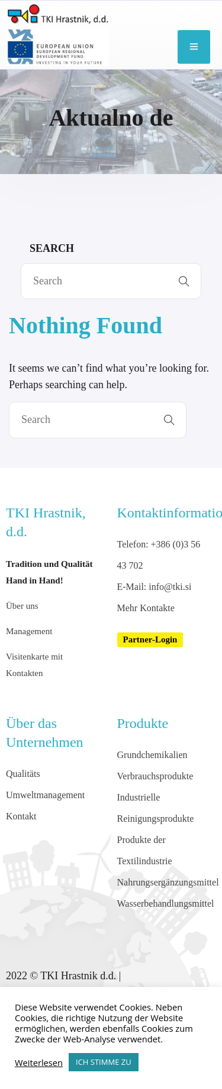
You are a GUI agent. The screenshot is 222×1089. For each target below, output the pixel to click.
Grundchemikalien (152, 755)
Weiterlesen (39, 1062)
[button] (150, 639)
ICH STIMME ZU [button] (103, 1062)
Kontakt (21, 816)
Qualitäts (23, 774)
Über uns (22, 606)
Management (29, 631)
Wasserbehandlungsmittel (165, 903)
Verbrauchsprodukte (155, 776)
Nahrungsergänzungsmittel (168, 882)
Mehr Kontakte (146, 608)
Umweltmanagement (45, 795)
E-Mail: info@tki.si (154, 587)
